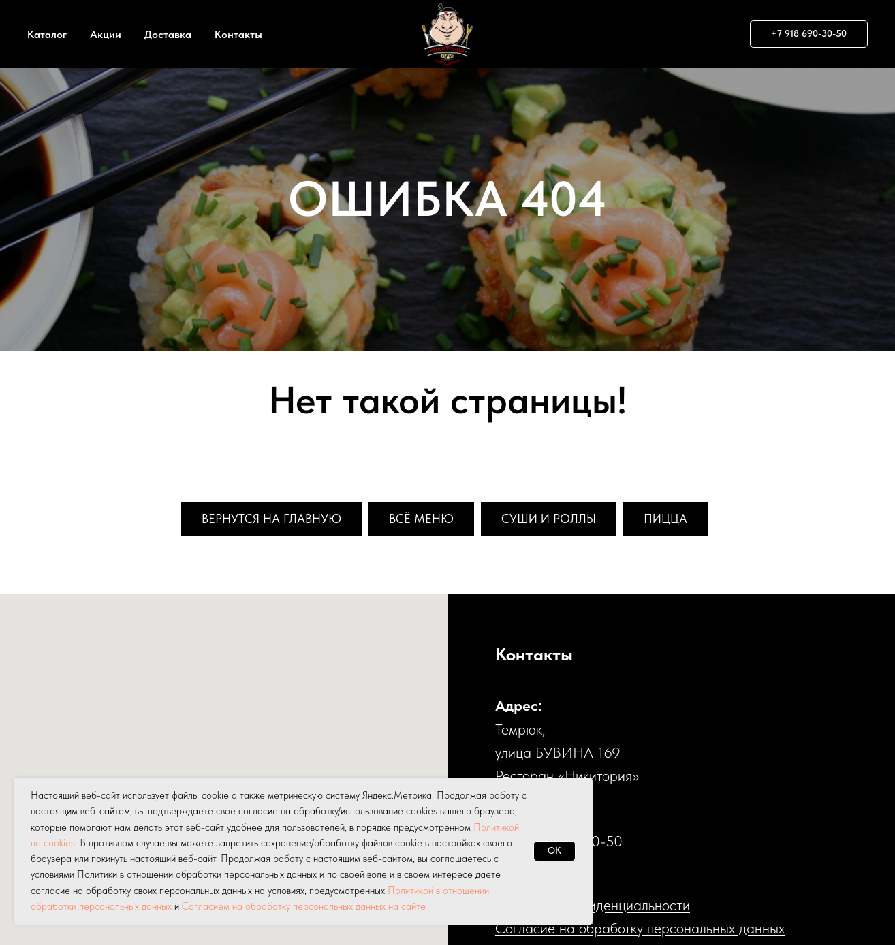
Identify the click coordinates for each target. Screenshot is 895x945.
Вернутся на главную (271, 518)
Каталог (47, 34)
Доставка (167, 34)
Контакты (238, 34)
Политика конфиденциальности (592, 905)
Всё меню (421, 518)
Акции (105, 34)
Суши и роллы (548, 518)
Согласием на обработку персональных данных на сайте (304, 906)
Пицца (665, 518)
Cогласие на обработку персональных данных (640, 928)
